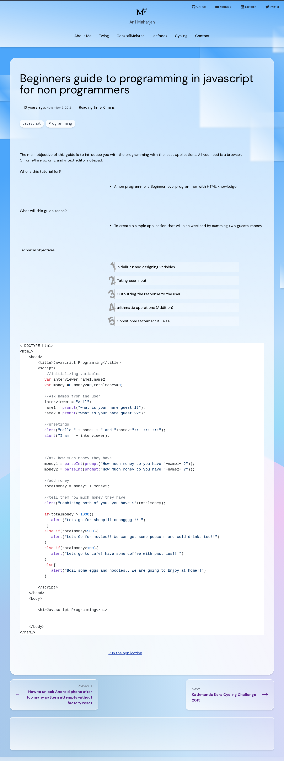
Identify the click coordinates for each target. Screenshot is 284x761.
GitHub (199, 7)
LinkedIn (248, 7)
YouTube (223, 7)
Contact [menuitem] (202, 35)
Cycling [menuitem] (181, 35)
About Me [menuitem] (82, 35)
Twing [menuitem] (104, 35)
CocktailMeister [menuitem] (130, 35)
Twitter (272, 7)
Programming (60, 123)
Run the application (125, 653)
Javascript (32, 123)
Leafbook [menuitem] (159, 35)
